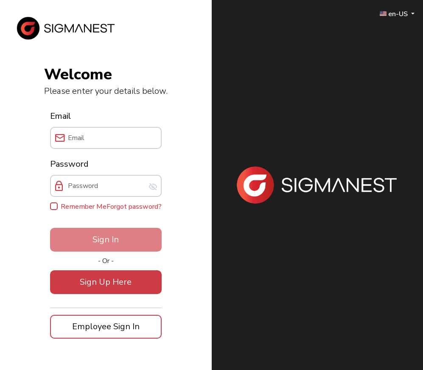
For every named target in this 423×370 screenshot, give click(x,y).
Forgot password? (134, 206)
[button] (106, 282)
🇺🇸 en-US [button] (394, 13)
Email (60, 116)
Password (69, 164)
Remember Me (83, 206)
